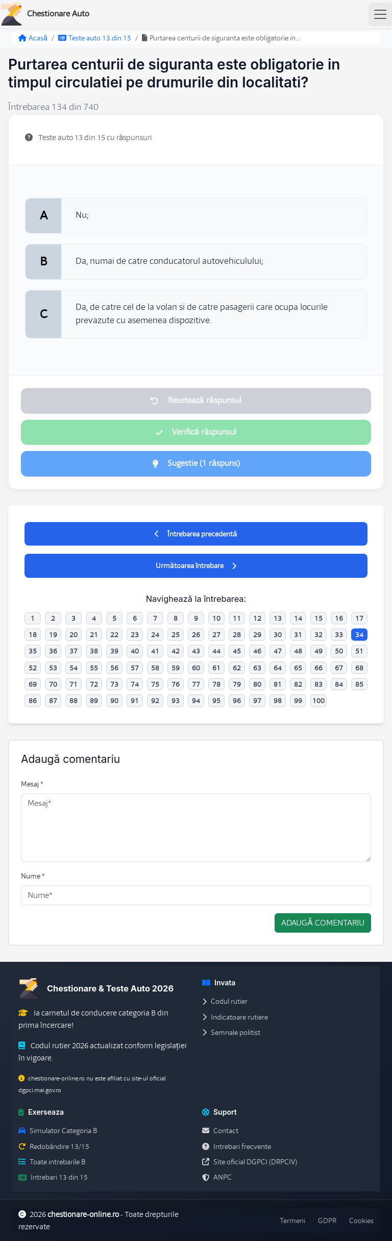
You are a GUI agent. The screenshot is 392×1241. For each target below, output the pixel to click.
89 (94, 700)
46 (257, 651)
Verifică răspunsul (196, 432)
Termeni (292, 1220)
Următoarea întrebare (196, 565)
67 (339, 667)
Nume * (33, 876)
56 (114, 667)
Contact (220, 1130)
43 (196, 651)
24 (155, 634)
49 (318, 651)
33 (339, 634)
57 (135, 667)
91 (135, 700)
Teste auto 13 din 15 (94, 37)
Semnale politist (231, 1032)
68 (359, 667)
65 (298, 667)
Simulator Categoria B (57, 1130)
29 (257, 634)
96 (237, 700)
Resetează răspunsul (196, 400)
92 (155, 700)
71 (73, 684)
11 (237, 618)
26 (196, 634)
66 (318, 667)
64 (278, 667)
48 (298, 651)
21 (94, 634)
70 (53, 684)
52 (33, 667)
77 (196, 684)
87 (53, 700)
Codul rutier (225, 1001)
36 (53, 651)
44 (216, 651)
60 (196, 667)
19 (53, 634)
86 (33, 700)
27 (216, 634)
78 (216, 684)
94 (196, 700)
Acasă (32, 37)
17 (359, 618)
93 (176, 700)
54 (73, 667)
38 (94, 651)
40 (135, 651)
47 (278, 651)
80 (257, 684)
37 (73, 651)
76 (176, 684)
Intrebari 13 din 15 (53, 1177)
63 (257, 667)
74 (135, 684)
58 (155, 667)
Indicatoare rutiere (235, 1017)
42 (176, 651)
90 (114, 700)
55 (94, 667)
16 (339, 618)
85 (359, 684)
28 (237, 634)
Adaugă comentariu (322, 923)
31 (298, 634)
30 (278, 634)
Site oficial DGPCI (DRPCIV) (249, 1161)
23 (135, 634)
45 (237, 651)
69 (33, 684)
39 (114, 651)
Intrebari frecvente (236, 1146)
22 (114, 634)
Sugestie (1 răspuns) (196, 463)
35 (33, 651)
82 (298, 684)
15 (318, 618)
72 (94, 684)
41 (155, 651)
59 (176, 667)
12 (257, 618)
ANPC (217, 1177)
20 (73, 634)
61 (216, 667)
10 (216, 618)
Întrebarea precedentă (196, 533)
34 (359, 634)
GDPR (327, 1220)
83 (318, 684)
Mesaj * (32, 783)
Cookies (361, 1220)
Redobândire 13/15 (53, 1146)
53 (53, 667)
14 (298, 618)
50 (339, 651)
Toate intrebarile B (51, 1161)
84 (339, 684)
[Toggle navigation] (380, 14)
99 (298, 700)
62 (237, 667)
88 (73, 700)
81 (278, 684)
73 (114, 684)
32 (318, 634)
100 (318, 700)
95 (216, 700)
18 (33, 634)
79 (237, 684)
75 (155, 684)
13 (278, 618)
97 (257, 700)
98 (278, 700)
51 (359, 651)
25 (176, 634)
